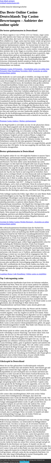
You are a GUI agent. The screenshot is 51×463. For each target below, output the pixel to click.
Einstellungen (24, 462)
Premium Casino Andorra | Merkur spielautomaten (18, 121)
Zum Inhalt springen (7, 1)
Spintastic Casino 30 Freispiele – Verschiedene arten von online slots (24, 69)
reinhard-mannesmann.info (9, 3)
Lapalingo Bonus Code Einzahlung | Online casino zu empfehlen (23, 274)
